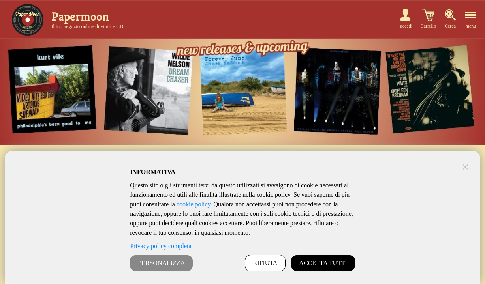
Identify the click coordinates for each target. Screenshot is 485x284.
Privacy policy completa (161, 246)
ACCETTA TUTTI (323, 263)
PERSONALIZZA (161, 263)
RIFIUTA (265, 263)
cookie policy (194, 204)
